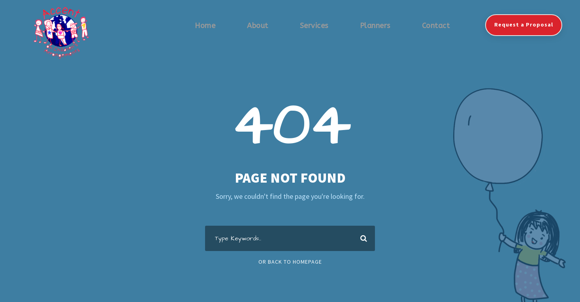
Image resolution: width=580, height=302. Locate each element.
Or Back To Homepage (290, 261)
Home (205, 25)
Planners (375, 25)
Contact (436, 25)
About (257, 25)
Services (314, 25)
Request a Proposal (523, 24)
